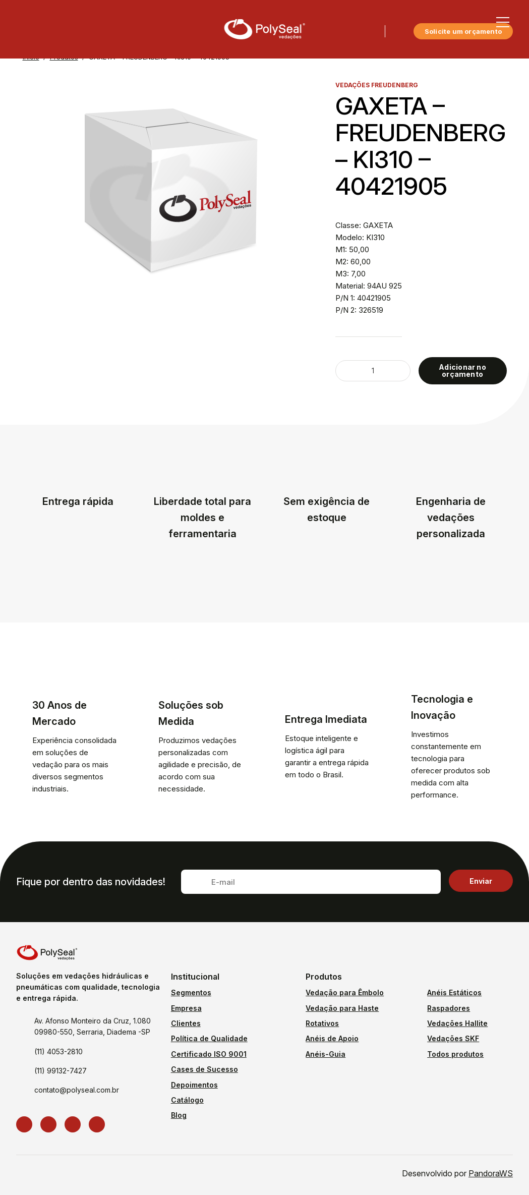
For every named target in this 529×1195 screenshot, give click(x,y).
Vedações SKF (453, 1038)
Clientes (186, 1023)
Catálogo (187, 1100)
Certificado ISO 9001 (209, 1054)
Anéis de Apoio (332, 1038)
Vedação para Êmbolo (345, 992)
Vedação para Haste (342, 1008)
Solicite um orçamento (463, 31)
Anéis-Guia (325, 1054)
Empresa (186, 1008)
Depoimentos (194, 1084)
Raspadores (448, 1008)
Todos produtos (455, 1054)
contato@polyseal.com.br (76, 1090)
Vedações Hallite (457, 1023)
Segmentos (191, 992)
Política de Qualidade (209, 1038)
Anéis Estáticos (454, 992)
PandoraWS (490, 1173)
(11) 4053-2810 (58, 1051)
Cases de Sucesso (204, 1069)
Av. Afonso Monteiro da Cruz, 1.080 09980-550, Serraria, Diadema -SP (92, 1026)
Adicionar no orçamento (462, 370)
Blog (179, 1115)
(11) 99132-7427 (60, 1070)
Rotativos (322, 1023)
